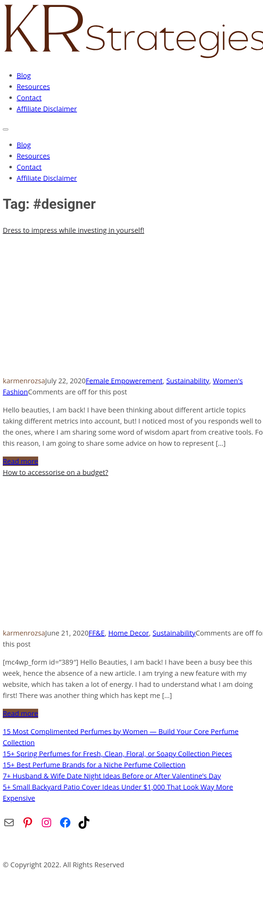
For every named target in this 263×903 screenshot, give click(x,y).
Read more (20, 461)
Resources (33, 86)
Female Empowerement (124, 380)
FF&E (96, 633)
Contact (29, 97)
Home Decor (128, 633)
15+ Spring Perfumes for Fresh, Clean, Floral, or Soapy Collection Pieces (117, 753)
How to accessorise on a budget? (55, 472)
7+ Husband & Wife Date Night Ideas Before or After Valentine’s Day (112, 776)
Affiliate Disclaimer (47, 108)
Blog (24, 75)
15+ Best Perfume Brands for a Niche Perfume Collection (94, 764)
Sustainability (187, 380)
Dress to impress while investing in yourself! (73, 230)
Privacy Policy (100, 846)
